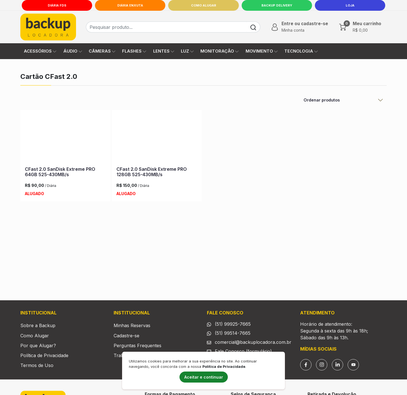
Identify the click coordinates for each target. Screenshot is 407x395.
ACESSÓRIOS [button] (40, 51)
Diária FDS (57, 5)
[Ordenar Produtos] (343, 100)
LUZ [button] (187, 51)
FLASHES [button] (134, 51)
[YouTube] (353, 364)
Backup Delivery (276, 5)
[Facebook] (305, 364)
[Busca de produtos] (166, 27)
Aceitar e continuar (203, 377)
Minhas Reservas (132, 325)
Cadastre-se (126, 335)
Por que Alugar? (38, 345)
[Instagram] (321, 364)
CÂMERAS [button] (102, 51)
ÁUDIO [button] (72, 51)
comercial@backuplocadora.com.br (253, 342)
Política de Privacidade (44, 355)
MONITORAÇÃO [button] (219, 51)
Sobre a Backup (37, 325)
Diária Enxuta (130, 5)
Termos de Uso (36, 365)
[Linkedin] (337, 364)
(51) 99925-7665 (233, 324)
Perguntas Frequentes (137, 345)
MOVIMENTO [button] (262, 51)
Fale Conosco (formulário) (243, 351)
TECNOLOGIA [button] (301, 51)
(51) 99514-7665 (232, 333)
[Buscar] (253, 27)
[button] (299, 26)
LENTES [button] (163, 51)
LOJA (350, 5)
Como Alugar (203, 5)
